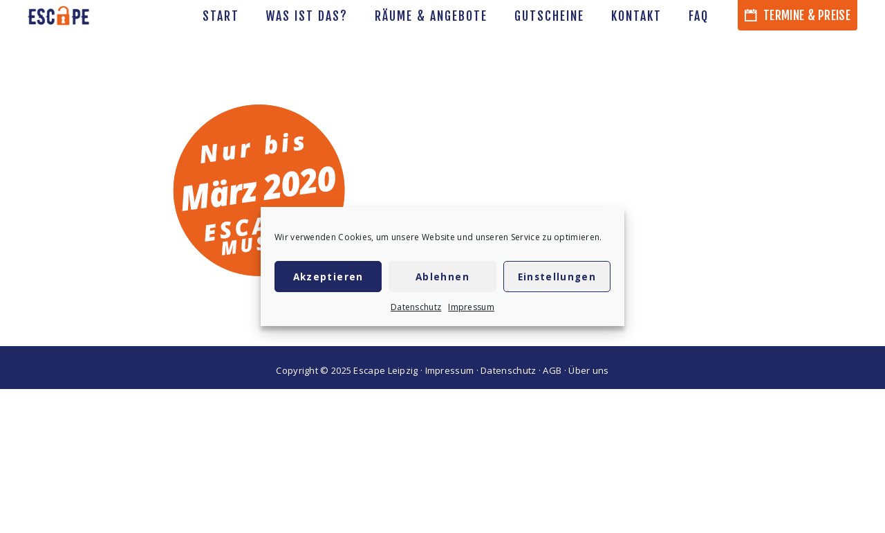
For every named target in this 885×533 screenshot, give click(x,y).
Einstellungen (557, 277)
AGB (552, 370)
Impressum (471, 307)
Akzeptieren (328, 277)
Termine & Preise (797, 15)
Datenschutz (416, 307)
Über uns (588, 370)
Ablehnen (442, 277)
